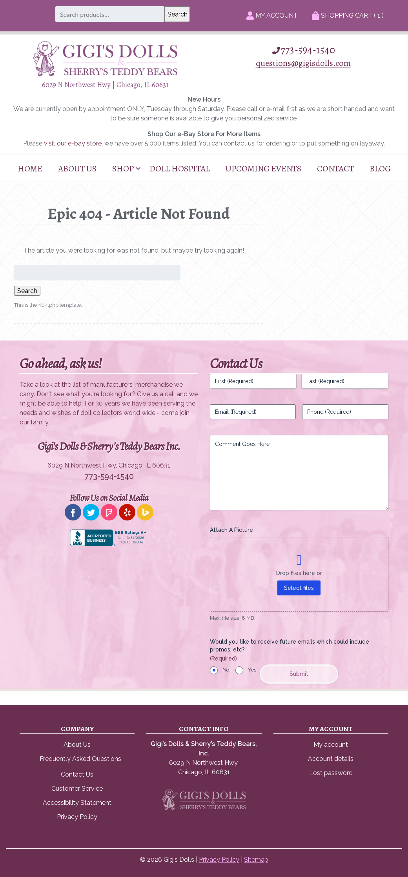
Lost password (331, 773)
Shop (123, 169)
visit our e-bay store (73, 143)
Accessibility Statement (77, 802)
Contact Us (77, 774)
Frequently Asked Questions (80, 758)
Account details (330, 758)
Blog (380, 169)
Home (30, 169)
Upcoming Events (263, 169)
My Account (272, 15)
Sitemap (256, 859)
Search (27, 291)
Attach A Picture (231, 530)
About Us (77, 169)
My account (330, 744)
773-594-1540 (303, 50)
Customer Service (77, 788)
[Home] (105, 74)
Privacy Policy (77, 817)
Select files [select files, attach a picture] (299, 588)
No (225, 670)
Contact (335, 169)
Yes (252, 670)
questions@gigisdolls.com (303, 63)
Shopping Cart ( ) (348, 15)
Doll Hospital (179, 169)
